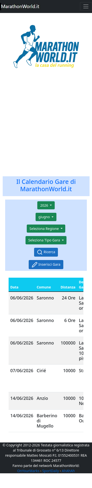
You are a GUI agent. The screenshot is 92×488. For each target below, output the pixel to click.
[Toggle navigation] (86, 6)
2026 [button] (44, 205)
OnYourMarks (28, 470)
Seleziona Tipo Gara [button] (44, 240)
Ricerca (46, 252)
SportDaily (50, 470)
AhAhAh (68, 470)
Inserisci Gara (46, 265)
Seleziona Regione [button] (44, 228)
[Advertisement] (46, 126)
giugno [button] (45, 216)
